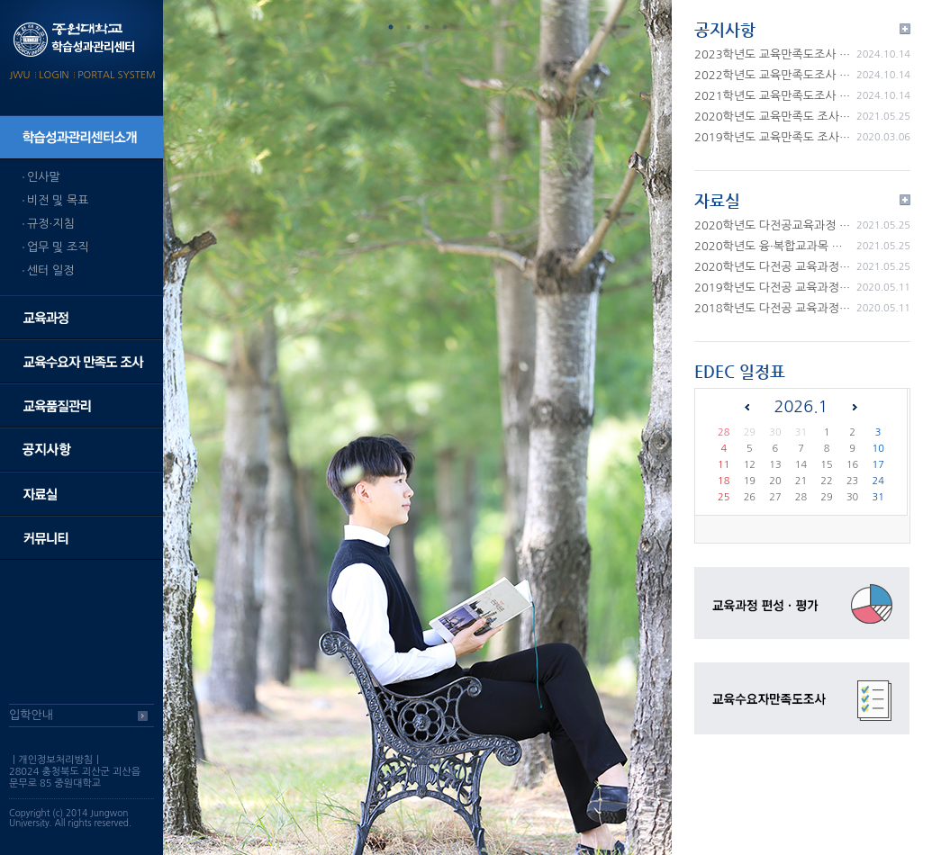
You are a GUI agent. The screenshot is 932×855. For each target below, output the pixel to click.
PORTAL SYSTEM (116, 75)
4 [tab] (445, 27)
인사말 (43, 177)
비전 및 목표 (57, 200)
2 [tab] (409, 27)
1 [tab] (391, 27)
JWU (19, 75)
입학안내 (31, 715)
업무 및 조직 (57, 247)
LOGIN (53, 75)
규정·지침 (51, 224)
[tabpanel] (417, 427)
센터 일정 (51, 270)
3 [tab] (427, 27)
